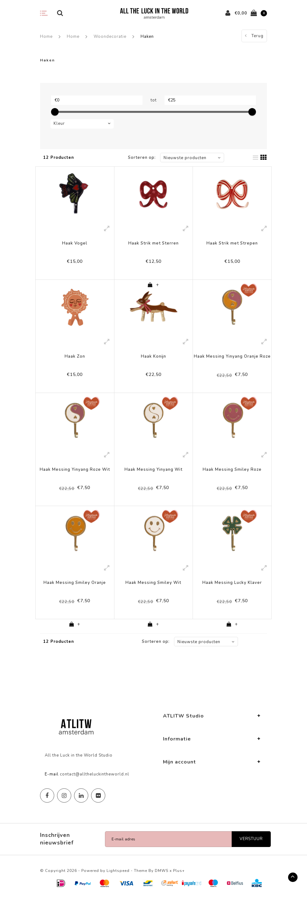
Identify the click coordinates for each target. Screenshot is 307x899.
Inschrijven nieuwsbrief (57, 839)
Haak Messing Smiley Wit (153, 582)
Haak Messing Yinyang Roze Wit (75, 469)
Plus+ (179, 870)
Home (46, 36)
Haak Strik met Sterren (153, 243)
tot (154, 100)
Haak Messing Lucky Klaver (232, 582)
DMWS (161, 870)
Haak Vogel (74, 243)
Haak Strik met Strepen (232, 243)
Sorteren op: (142, 157)
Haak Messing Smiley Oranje (74, 582)
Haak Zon (75, 356)
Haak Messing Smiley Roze (232, 469)
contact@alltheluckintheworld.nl (94, 774)
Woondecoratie (110, 36)
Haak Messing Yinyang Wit (153, 469)
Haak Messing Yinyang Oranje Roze (232, 356)
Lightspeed (118, 870)
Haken (147, 36)
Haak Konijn (153, 356)
